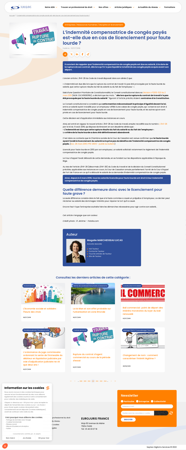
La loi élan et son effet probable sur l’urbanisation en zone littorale (92, 310)
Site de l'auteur (95, 256)
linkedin (181, 220)
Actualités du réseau (148, 7)
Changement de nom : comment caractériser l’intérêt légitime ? (140, 357)
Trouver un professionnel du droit (76, 7)
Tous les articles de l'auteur (100, 254)
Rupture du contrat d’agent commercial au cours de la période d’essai (91, 357)
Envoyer (128, 420)
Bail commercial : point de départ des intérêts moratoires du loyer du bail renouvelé (143, 311)
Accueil (12, 16)
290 (89, 381)
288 (81, 381)
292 (97, 381)
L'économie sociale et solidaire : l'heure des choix (40, 310)
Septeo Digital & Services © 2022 (161, 447)
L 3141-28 (163, 124)
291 (93, 381)
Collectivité (160, 402)
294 (105, 381)
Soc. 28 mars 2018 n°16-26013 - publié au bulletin (93, 144)
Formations (169, 7)
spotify (181, 234)
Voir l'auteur (94, 249)
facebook (181, 211)
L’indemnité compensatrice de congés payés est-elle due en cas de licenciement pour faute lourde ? (53, 16)
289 (85, 381)
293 (101, 381)
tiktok (181, 239)
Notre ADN (50, 7)
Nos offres (103, 7)
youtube (181, 225)
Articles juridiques (123, 7)
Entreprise (144, 402)
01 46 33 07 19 (91, 429)
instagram (181, 230)
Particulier (129, 402)
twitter (181, 215)
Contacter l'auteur (96, 251)
